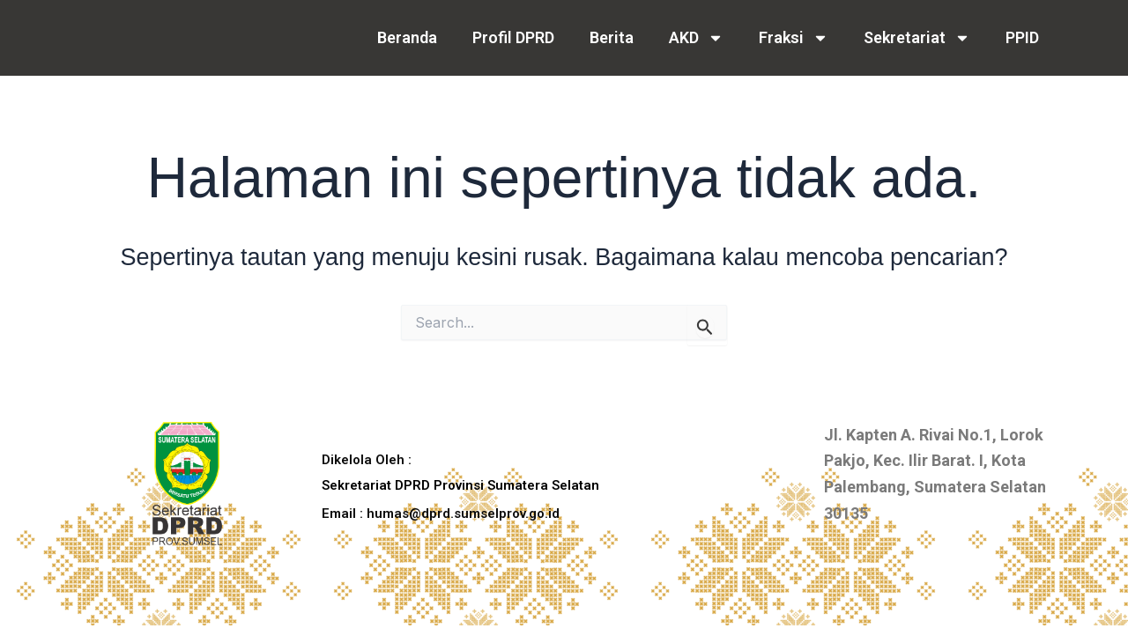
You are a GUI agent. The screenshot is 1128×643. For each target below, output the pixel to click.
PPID (1022, 37)
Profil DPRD (513, 37)
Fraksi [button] (793, 38)
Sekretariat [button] (917, 38)
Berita (612, 37)
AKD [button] (696, 38)
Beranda (407, 37)
